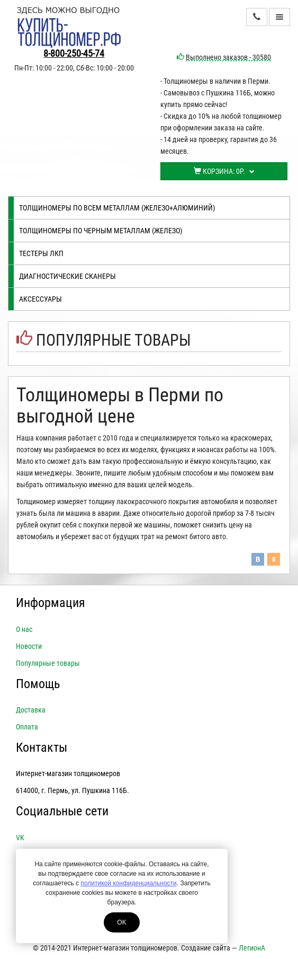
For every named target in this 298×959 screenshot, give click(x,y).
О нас (24, 629)
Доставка (31, 710)
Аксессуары (40, 299)
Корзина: (224, 171)
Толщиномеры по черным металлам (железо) (100, 230)
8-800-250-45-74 (73, 53)
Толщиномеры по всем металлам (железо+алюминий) (117, 208)
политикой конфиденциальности (128, 883)
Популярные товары (113, 340)
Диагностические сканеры (67, 276)
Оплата (27, 727)
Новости (29, 646)
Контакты (41, 747)
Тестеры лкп (41, 253)
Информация (50, 602)
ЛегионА (252, 948)
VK (20, 837)
